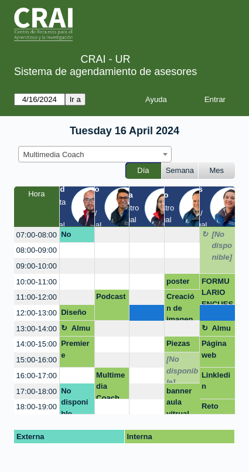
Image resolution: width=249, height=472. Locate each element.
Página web (214, 349)
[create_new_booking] (112, 235)
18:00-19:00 (36, 406)
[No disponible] (222, 246)
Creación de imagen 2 (180, 306)
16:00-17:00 (36, 375)
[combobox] (95, 154)
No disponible (74, 236)
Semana (180, 170)
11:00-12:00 (36, 297)
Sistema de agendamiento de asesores (105, 71)
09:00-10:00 (36, 266)
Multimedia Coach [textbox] (53, 154)
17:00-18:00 (36, 391)
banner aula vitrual (179, 400)
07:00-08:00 (36, 234)
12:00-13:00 (36, 312)
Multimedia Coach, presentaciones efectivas (110, 385)
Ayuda (156, 99)
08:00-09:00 (36, 250)
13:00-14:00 (36, 328)
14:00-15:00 (36, 343)
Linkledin (216, 381)
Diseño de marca (73, 314)
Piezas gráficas (181, 345)
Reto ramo (211, 408)
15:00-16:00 (36, 359)
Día (143, 170)
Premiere (75, 349)
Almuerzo (81, 330)
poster (178, 281)
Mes (217, 170)
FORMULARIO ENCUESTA (217, 291)
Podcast (111, 296)
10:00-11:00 (36, 281)
